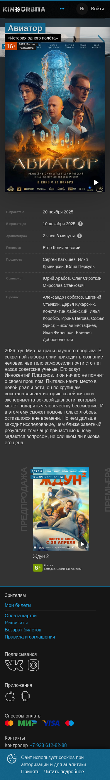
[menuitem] (62, 9)
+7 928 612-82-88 (48, 745)
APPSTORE (10, 696)
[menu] (58, 9)
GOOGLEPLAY (25, 696)
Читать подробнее (64, 771)
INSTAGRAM (33, 665)
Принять (30, 771)
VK (14, 665)
